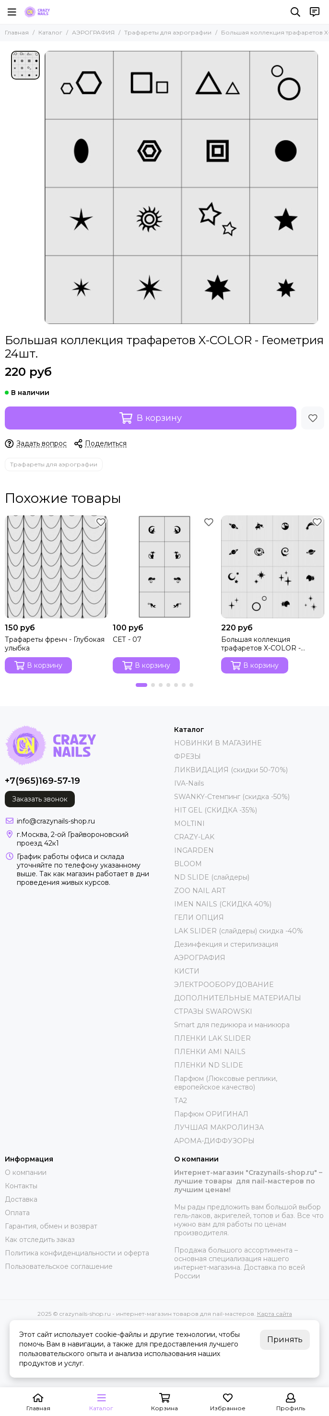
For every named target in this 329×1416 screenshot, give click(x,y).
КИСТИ (187, 971)
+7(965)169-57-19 (42, 781)
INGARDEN (194, 850)
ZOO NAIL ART (199, 890)
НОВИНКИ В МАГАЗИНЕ (217, 743)
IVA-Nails (189, 783)
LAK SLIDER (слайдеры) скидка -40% (238, 931)
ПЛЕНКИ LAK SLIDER (212, 1038)
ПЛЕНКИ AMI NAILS (210, 1051)
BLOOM (188, 863)
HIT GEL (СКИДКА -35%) (215, 810)
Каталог (50, 32)
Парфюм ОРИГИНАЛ (211, 1114)
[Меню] (12, 12)
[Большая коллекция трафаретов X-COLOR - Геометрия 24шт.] (181, 187)
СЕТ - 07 (127, 639)
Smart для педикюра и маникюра (232, 1025)
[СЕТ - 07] (164, 566)
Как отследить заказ (40, 1239)
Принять (285, 1339)
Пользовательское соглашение (59, 1266)
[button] (141, 685)
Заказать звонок (40, 799)
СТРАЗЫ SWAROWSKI (213, 1011)
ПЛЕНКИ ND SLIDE (208, 1065)
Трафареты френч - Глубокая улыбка (55, 643)
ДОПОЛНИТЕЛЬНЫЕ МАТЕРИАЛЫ (237, 998)
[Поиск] (295, 12)
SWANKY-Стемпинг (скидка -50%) (232, 796)
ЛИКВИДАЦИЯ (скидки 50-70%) (231, 770)
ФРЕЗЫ (187, 756)
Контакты (21, 1186)
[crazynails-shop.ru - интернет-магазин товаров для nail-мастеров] (37, 12)
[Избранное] (312, 417)
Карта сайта (274, 1313)
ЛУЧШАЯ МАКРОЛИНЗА (219, 1127)
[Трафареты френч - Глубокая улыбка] (56, 566)
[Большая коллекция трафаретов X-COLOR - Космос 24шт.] (272, 566)
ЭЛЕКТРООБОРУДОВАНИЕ (223, 984)
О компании (26, 1172)
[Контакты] (314, 12)
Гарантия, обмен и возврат (51, 1226)
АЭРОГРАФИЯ (93, 32)
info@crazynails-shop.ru (56, 821)
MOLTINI (189, 823)
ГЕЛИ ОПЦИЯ (199, 917)
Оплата (17, 1212)
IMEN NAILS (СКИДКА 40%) (222, 904)
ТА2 (180, 1100)
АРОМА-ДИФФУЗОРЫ (214, 1141)
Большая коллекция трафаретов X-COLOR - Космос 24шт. (261, 643)
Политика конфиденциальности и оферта (77, 1253)
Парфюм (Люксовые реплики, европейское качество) (225, 1082)
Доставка (21, 1199)
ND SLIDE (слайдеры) (211, 877)
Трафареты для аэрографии (168, 32)
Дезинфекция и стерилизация (226, 944)
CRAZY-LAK (194, 837)
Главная (17, 32)
